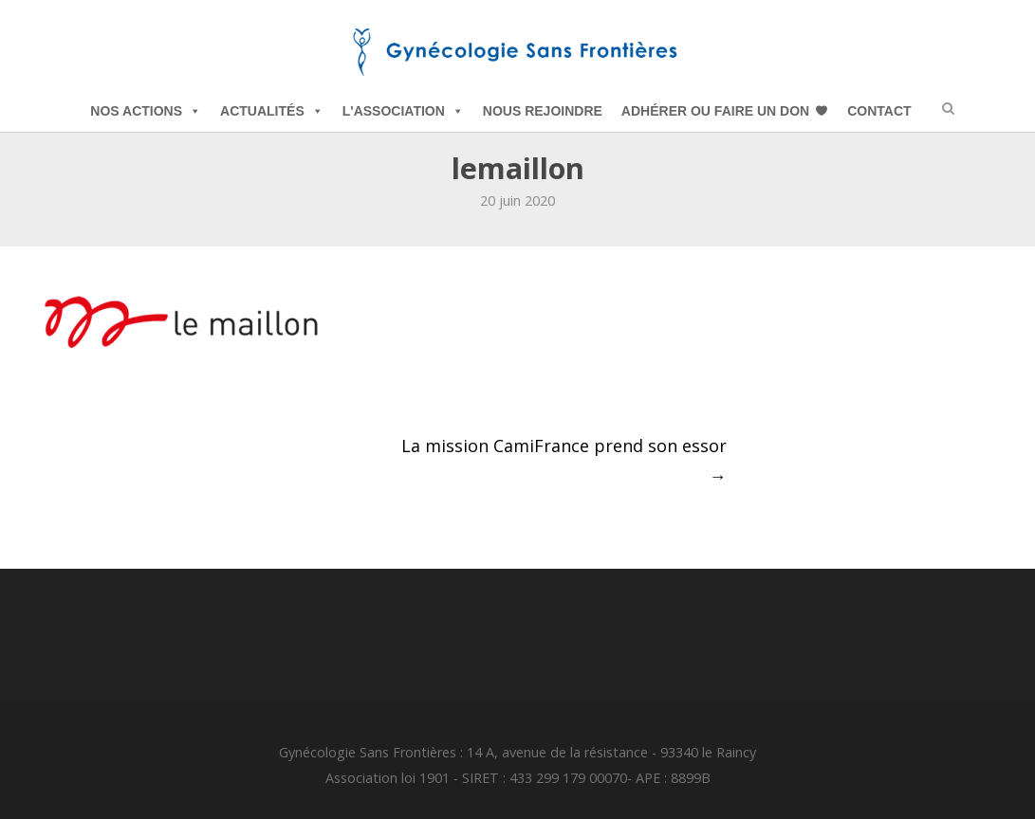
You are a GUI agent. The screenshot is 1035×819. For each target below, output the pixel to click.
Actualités (271, 111)
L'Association (403, 111)
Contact (879, 110)
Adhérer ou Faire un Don (715, 110)
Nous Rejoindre (542, 110)
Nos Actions (145, 111)
